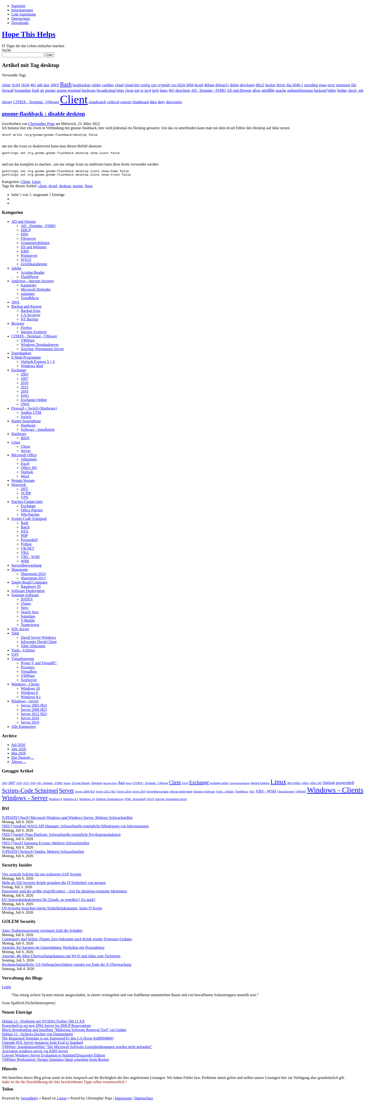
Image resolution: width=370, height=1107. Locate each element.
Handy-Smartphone (26, 424)
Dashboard (140, 102)
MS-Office (294, 786)
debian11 (222, 85)
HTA (24, 534)
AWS (54, 85)
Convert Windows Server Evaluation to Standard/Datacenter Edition (53, 1058)
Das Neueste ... (22, 760)
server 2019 (139, 794)
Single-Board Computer (29, 585)
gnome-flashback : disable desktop (43, 114)
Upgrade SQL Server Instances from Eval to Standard (42, 1045)
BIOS (25, 441)
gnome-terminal (69, 90)
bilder (331, 90)
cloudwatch (97, 102)
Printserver (29, 258)
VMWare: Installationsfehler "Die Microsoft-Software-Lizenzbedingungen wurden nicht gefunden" (77, 1050)
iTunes (26, 606)
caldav (96, 85)
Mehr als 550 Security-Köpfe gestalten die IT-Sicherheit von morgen (54, 885)
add (39, 85)
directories (174, 102)
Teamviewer (30, 628)
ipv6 (155, 90)
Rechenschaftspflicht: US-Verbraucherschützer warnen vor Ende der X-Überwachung (66, 967)
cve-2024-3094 (182, 85)
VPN (24, 500)
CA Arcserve (30, 318)
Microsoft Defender (36, 292)
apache (280, 90)
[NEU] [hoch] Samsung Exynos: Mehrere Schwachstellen (45, 846)
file (353, 85)
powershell (345, 785)
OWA (25, 407)
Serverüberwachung (26, 568)
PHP (24, 538)
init (137, 90)
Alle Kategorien (23, 729)
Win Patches (30, 517)
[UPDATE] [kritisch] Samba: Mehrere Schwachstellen (43, 854)
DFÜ (24, 492)
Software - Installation (38, 432)
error (331, 85)
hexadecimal (106, 90)
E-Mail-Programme (26, 360)
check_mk (355, 90)
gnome (50, 90)
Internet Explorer (34, 335)
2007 (24, 381)
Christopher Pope (41, 124)
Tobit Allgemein (33, 649)
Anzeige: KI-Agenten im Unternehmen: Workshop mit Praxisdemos (53, 950)
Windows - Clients (25, 687)
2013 (24, 390)
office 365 (316, 786)
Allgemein (29, 462)
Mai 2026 (18, 756)
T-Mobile (28, 623)
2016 (24, 394)
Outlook (27, 475)
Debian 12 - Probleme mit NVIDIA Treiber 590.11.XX (43, 1024)
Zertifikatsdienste (34, 267)
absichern (182, 90)
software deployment (180, 794)
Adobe (16, 271)
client (6, 85)
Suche (6, 50)
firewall (8, 90)
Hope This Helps (28, 34)
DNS (24, 237)
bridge (342, 90)
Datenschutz (20, 19)
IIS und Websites (33, 250)
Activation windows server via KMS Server (35, 1054)
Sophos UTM (31, 415)
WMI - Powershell (135, 802)
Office (305, 786)
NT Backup (29, 322)
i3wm (129, 90)
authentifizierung (300, 90)
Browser (17, 326)
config (145, 85)
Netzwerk (18, 487)
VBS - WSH (30, 560)
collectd (113, 102)
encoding (311, 85)
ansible (268, 90)
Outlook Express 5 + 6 (38, 364)
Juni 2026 (18, 752)
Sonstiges (28, 619)
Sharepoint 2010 (33, 577)
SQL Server (20, 632)
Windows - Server (25, 704)
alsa (46, 85)
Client (74, 99)
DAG (25, 398)
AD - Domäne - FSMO (208, 90)
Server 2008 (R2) (34, 712)
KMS (25, 254)
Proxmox (28, 670)
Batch (25, 530)
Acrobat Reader (33, 275)
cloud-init (131, 85)
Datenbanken (21, 356)
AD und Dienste (239, 90)
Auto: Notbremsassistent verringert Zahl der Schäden (42, 933)
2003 (24, 377)
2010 (24, 386)
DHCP (26, 233)
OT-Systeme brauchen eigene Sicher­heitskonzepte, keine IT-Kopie (52, 911)
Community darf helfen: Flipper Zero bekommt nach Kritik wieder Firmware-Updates (67, 942)
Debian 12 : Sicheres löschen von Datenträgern (37, 1037)
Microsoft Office (24, 458)
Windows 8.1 (31, 700)
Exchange (18, 373)
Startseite (18, 6)
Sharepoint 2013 (33, 581)
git (42, 90)
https (120, 90)
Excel (25, 466)
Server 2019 (30, 725)
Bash (65, 84)
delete (234, 85)
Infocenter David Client (39, 645)
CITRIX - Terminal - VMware (36, 102)
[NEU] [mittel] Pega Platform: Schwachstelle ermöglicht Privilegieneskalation (61, 837)
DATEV (27, 602)
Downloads (20, 23)
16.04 (16, 85)
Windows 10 (30, 691)
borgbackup (81, 85)
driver (281, 85)
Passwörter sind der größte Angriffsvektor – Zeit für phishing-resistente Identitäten (64, 894)
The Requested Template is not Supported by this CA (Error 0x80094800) (57, 1041)
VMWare (28, 343)
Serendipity (29, 1101)
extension (343, 85)
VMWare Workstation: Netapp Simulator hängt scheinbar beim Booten (55, 1062)
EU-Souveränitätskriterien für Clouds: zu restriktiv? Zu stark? (48, 902)
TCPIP (26, 496)
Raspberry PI (31, 589)
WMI (25, 564)
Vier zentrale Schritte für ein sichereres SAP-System (41, 877)
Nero (24, 611)
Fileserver (28, 241)
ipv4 (147, 90)
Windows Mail (32, 369)
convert (125, 102)
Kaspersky (29, 288)
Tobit (15, 636)
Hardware (28, 428)
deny (161, 102)
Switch (26, 420)
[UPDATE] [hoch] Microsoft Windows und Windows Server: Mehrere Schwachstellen (67, 820)
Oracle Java (29, 615)
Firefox (26, 330)
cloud (119, 85)
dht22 (260, 85)
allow (256, 90)
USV (15, 657)
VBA (25, 555)
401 (33, 85)
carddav (108, 85)
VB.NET (27, 551)
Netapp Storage (23, 483)
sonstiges (28, 296)
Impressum (123, 1101)
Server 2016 (30, 721)
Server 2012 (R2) (34, 717)
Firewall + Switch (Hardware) (34, 411)
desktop (65, 189)
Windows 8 (29, 695)
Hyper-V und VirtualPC (39, 666)
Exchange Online (34, 403)
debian (209, 85)
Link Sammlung (23, 14)
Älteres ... (18, 765)
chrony (7, 102)
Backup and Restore (26, 309)
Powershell (29, 543)
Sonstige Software (25, 598)
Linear (62, 1101)
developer (247, 85)
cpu (153, 85)
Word (25, 479)
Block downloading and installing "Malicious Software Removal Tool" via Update (64, 1033)
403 (171, 90)
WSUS (26, 263)
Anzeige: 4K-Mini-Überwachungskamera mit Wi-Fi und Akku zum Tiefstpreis (61, 959)
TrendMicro (30, 301)
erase (323, 85)
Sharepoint (19, 572)
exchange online (219, 786)
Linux (36, 184)
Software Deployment (28, 594)
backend (320, 90)
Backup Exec (31, 313)
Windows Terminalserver (40, 347)
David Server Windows (38, 640)
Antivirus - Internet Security (32, 284)
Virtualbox (29, 674)
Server (26, 454)
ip (141, 90)
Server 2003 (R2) (34, 708)
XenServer (29, 683)
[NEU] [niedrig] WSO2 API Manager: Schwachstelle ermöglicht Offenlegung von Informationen (75, 829)
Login (6, 990)
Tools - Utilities (23, 653)
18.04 (25, 85)
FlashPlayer (30, 280)
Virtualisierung (22, 661)
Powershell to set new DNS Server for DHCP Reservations (46, 1028)
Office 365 (29, 471)
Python (26, 547)
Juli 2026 (18, 748)
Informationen (22, 10)
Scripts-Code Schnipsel (29, 521)
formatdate (23, 90)
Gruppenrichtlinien (35, 246)
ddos (153, 102)
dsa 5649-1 (294, 85)
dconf (198, 85)
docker (270, 85)
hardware (89, 90)
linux (164, 90)
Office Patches (32, 513)
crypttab (163, 85)
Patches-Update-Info (26, 504)
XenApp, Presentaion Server (42, 352)
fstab (35, 90)
